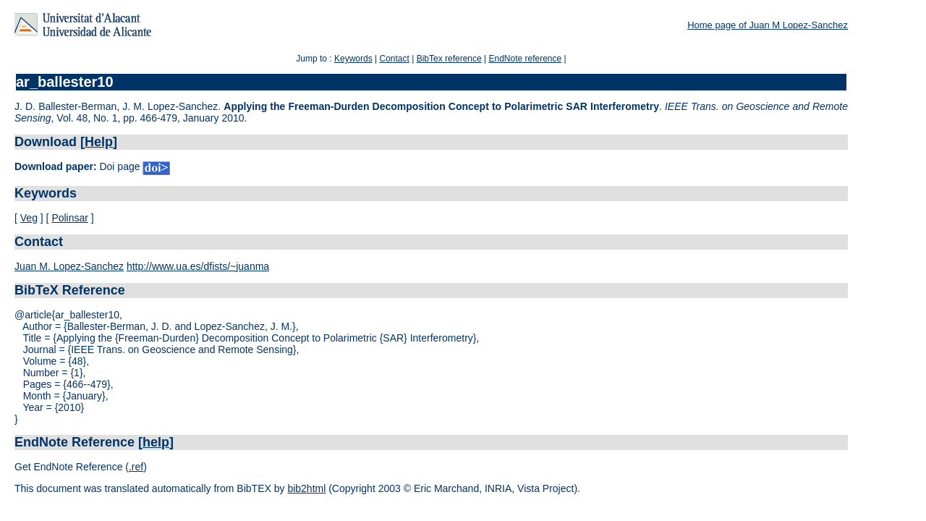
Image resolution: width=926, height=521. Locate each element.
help (156, 442)
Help (99, 142)
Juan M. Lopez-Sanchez (69, 266)
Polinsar (69, 218)
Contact (394, 59)
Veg (29, 218)
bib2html (306, 488)
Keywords (353, 59)
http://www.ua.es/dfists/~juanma (198, 266)
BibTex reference (449, 59)
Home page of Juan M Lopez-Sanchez (767, 25)
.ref (136, 467)
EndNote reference (524, 59)
